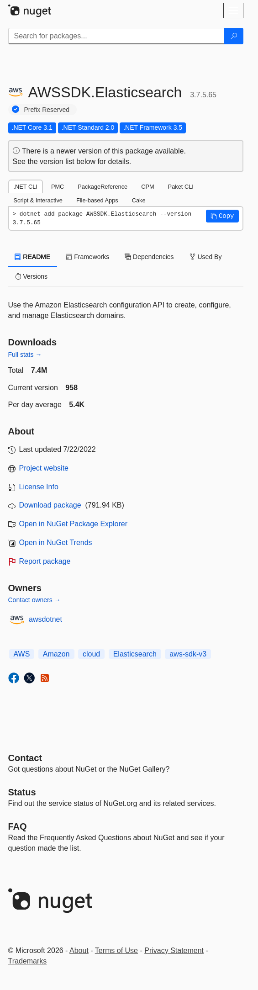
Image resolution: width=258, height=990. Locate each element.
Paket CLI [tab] (181, 186)
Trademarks (27, 961)
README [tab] (33, 256)
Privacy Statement (174, 950)
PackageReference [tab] (102, 186)
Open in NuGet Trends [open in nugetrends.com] (55, 542)
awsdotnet (45, 619)
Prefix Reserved (47, 109)
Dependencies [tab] (149, 256)
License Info (38, 487)
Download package (50, 505)
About (79, 950)
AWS (22, 654)
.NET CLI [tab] (25, 186)
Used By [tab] (206, 256)
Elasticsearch (135, 654)
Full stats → (25, 354)
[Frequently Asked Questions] (17, 826)
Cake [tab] (139, 200)
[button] (222, 216)
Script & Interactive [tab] (38, 200)
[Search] (233, 36)
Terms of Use (116, 950)
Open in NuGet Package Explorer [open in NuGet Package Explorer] (73, 524)
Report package (45, 561)
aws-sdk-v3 (187, 654)
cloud (91, 654)
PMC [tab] (57, 186)
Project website (44, 468)
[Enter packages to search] (116, 36)
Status (22, 792)
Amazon (56, 654)
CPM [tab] (147, 186)
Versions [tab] (31, 276)
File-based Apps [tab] (97, 200)
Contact (25, 758)
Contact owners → (34, 600)
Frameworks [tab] (87, 256)
